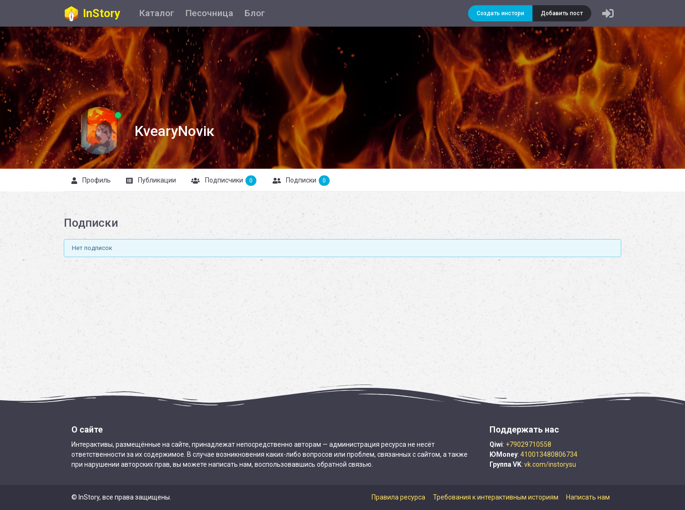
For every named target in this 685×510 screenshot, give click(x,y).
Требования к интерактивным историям (495, 497)
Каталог (156, 13)
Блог (255, 13)
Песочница (209, 13)
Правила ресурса (398, 497)
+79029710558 (528, 444)
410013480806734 (548, 454)
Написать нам (588, 497)
